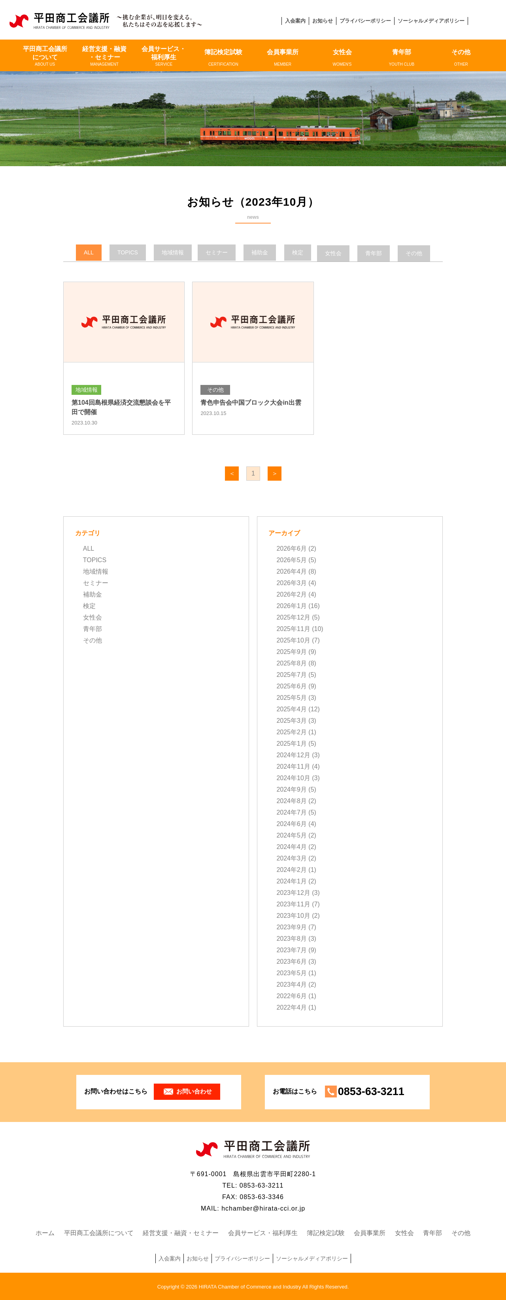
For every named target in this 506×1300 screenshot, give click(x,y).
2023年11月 (293, 903)
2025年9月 (291, 651)
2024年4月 (291, 846)
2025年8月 (291, 662)
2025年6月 (291, 685)
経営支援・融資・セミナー (104, 56)
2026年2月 (291, 594)
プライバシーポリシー (365, 21)
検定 (89, 605)
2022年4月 (291, 1007)
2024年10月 (293, 777)
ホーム (45, 1232)
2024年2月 (291, 869)
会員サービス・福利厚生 (163, 56)
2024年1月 (291, 880)
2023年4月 (291, 984)
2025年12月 (293, 617)
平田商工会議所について (44, 56)
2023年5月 (291, 972)
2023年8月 (291, 938)
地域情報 (95, 571)
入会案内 (295, 21)
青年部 (401, 58)
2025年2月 (291, 731)
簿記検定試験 (223, 58)
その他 (461, 58)
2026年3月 (291, 582)
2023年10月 (293, 915)
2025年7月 (291, 674)
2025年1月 (291, 743)
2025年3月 (291, 720)
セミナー (95, 582)
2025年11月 (293, 628)
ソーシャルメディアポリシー (431, 21)
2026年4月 (291, 571)
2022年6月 (291, 995)
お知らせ (322, 21)
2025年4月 (291, 708)
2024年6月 (291, 823)
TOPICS (94, 559)
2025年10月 (293, 640)
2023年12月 (293, 892)
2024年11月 (293, 766)
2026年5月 (291, 559)
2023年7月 (291, 949)
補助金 (92, 594)
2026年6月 (291, 548)
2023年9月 (291, 926)
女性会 (342, 58)
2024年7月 (291, 812)
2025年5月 (291, 697)
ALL (88, 548)
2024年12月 (293, 754)
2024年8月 (291, 800)
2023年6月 (291, 961)
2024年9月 (291, 789)
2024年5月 (291, 835)
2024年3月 (291, 858)
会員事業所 (282, 58)
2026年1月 (291, 605)
